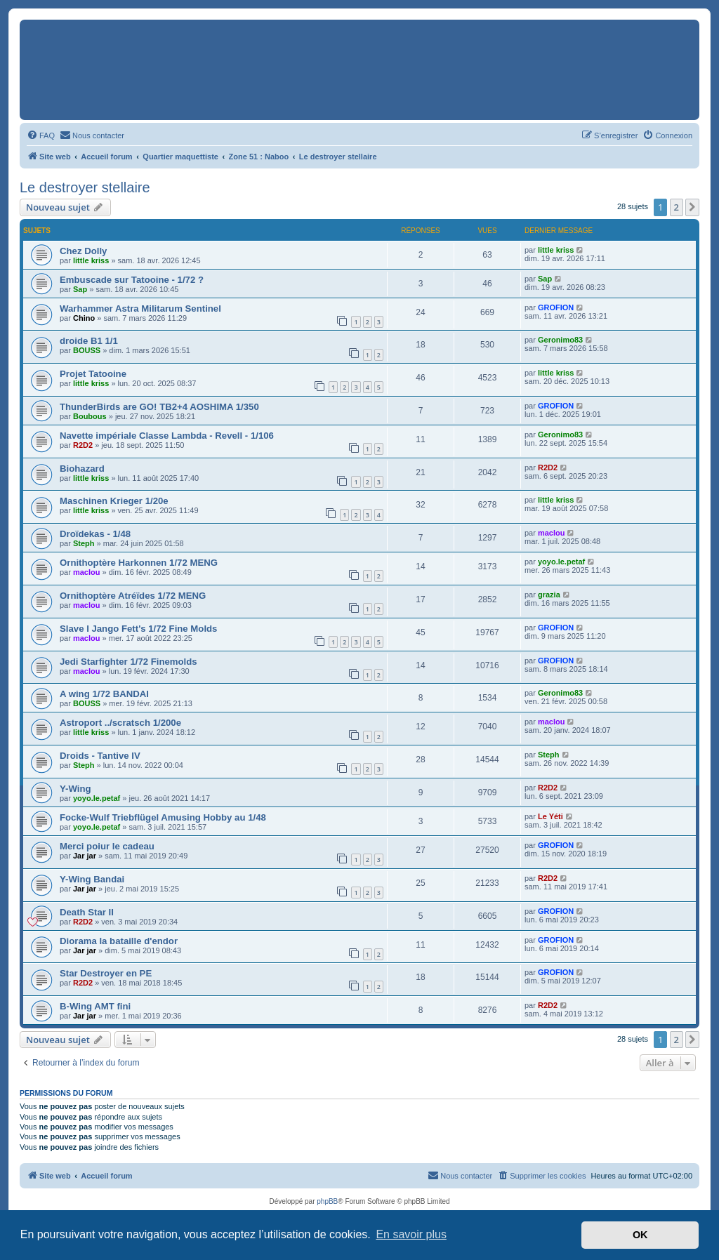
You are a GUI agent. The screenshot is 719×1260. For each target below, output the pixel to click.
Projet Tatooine (93, 374)
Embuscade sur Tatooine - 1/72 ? (132, 279)
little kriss (91, 260)
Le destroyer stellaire (85, 187)
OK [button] (640, 1234)
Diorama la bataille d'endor (119, 941)
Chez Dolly (83, 251)
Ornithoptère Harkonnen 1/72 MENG (139, 562)
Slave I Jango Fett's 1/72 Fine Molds (138, 628)
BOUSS (86, 350)
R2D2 (83, 445)
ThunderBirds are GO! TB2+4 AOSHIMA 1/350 (159, 407)
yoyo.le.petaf (561, 561)
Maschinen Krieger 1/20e (114, 501)
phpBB (327, 1201)
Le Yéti (550, 816)
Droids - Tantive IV (100, 755)
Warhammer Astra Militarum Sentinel (140, 308)
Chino (84, 318)
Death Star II (87, 912)
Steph (84, 543)
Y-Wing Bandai (92, 879)
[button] (692, 207)
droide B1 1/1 (89, 341)
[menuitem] (41, 135)
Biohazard (82, 468)
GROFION (556, 307)
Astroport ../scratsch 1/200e (120, 722)
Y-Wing (75, 788)
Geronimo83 (560, 340)
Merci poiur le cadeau (107, 846)
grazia (549, 594)
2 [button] (676, 207)
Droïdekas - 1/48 (95, 534)
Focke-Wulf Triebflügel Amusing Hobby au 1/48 (163, 817)
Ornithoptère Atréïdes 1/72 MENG (133, 595)
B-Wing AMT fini (95, 1006)
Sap (80, 289)
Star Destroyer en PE (106, 973)
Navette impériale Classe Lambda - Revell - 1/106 (167, 435)
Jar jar (84, 855)
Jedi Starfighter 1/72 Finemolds (128, 661)
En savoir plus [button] (411, 1234)
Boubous (90, 416)
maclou (551, 533)
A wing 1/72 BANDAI (104, 694)
